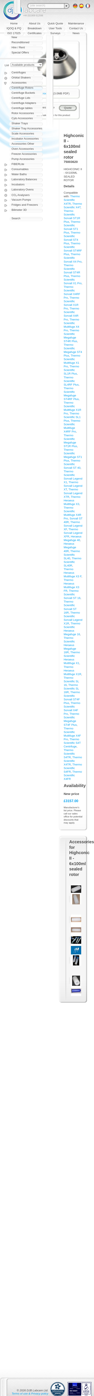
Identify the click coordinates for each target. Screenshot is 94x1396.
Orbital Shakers (21, 77)
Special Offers (20, 52)
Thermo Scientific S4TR (69, 753)
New (14, 37)
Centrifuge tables (22, 108)
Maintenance (76, 23)
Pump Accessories (23, 159)
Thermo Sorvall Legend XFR (73, 533)
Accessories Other (23, 143)
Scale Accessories (23, 133)
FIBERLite (18, 164)
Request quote (45, 107)
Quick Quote (55, 23)
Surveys (55, 33)
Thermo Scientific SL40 (72, 555)
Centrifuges (19, 72)
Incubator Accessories (25, 138)
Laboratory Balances (24, 179)
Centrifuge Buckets (23, 92)
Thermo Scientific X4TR (72, 200)
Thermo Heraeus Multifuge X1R (72, 670)
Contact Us (76, 28)
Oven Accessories (23, 148)
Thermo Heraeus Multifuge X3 (72, 500)
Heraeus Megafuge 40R (70, 547)
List (7, 65)
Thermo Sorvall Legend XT (73, 486)
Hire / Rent (18, 47)
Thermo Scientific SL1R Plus (71, 370)
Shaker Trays (20, 123)
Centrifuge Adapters (24, 103)
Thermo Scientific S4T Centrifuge (72, 743)
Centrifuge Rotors (22, 87)
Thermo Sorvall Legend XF (73, 525)
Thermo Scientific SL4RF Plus (71, 381)
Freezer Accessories (24, 153)
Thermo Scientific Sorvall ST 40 (72, 464)
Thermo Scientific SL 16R (71, 688)
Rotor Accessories (23, 113)
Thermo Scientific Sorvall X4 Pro (73, 258)
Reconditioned (20, 42)
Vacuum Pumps (21, 199)
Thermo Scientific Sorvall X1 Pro (73, 279)
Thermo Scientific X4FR (73, 775)
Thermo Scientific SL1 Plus (72, 417)
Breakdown (34, 28)
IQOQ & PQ (14, 28)
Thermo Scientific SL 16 (71, 681)
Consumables (20, 169)
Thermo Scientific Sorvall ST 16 (72, 594)
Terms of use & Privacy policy (30, 1393)
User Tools (55, 28)
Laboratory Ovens (23, 189)
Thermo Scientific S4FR (73, 768)
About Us (34, 23)
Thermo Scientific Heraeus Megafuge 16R (70, 645)
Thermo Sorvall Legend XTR (73, 493)
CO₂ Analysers (20, 195)
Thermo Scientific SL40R (72, 562)
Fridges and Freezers (25, 204)
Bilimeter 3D (19, 209)
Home (14, 23)
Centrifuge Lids (21, 97)
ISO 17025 (14, 33)
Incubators (18, 184)
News (76, 33)
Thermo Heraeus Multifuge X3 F (72, 573)
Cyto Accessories (22, 118)
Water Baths (19, 174)
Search (16, 218)
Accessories (19, 82)
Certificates (34, 33)
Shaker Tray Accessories (27, 128)
